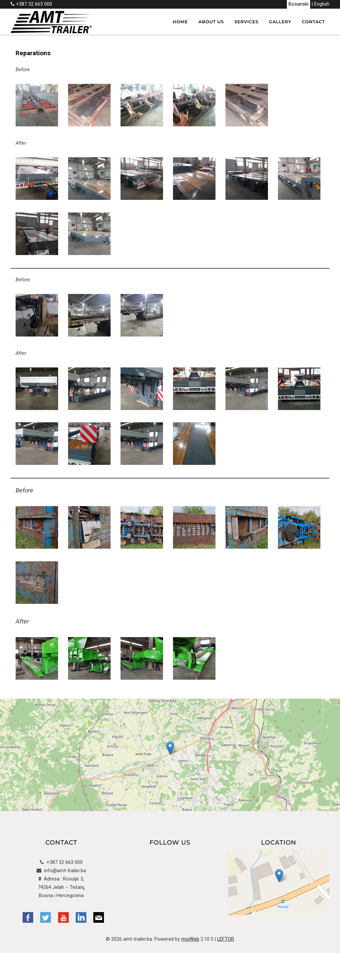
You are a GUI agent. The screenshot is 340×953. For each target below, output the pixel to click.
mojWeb (190, 939)
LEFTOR (225, 939)
